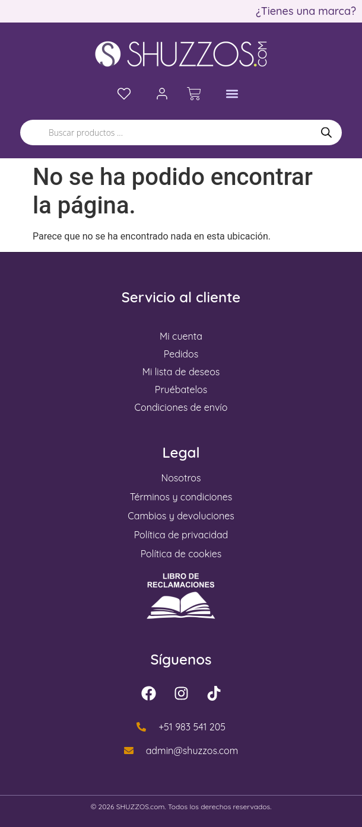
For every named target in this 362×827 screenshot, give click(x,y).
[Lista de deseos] (124, 94)
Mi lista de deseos (181, 372)
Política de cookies (181, 554)
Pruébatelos (181, 389)
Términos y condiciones (181, 497)
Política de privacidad (181, 535)
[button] (232, 94)
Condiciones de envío (181, 407)
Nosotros (181, 478)
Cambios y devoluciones (181, 516)
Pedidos (181, 354)
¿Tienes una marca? (306, 11)
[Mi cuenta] (162, 94)
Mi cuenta (181, 336)
